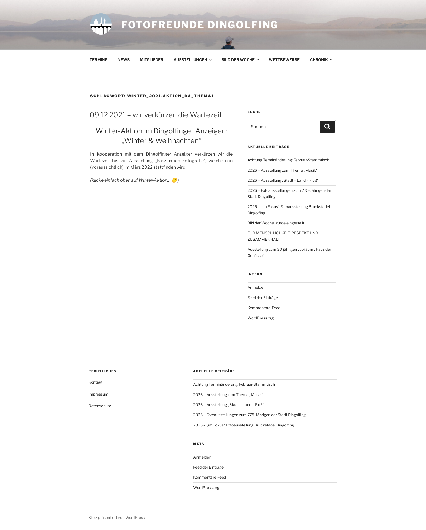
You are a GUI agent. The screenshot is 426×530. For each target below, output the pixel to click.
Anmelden (256, 287)
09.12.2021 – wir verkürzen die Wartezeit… (158, 115)
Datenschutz (100, 405)
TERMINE (98, 59)
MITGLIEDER (151, 59)
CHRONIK (321, 59)
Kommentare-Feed (264, 307)
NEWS (124, 59)
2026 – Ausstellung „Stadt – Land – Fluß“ (283, 180)
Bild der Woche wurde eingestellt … (278, 223)
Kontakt (95, 382)
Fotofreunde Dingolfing (199, 25)
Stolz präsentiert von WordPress (117, 517)
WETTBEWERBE (284, 59)
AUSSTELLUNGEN (193, 59)
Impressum (98, 394)
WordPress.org (261, 318)
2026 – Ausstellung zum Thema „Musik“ (283, 170)
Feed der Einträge (263, 297)
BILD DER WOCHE (240, 59)
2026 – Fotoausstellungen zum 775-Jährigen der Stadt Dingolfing (249, 414)
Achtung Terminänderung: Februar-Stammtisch (288, 160)
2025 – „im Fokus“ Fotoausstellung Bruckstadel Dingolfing (243, 425)
